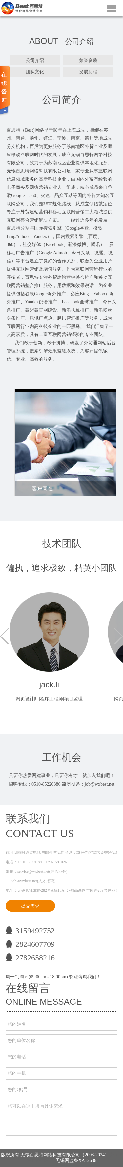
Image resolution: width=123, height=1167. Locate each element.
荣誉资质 (88, 60)
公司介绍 (35, 60)
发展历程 (88, 71)
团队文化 (35, 71)
